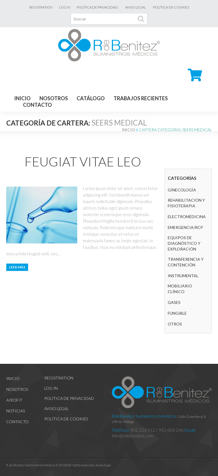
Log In (64, 7)
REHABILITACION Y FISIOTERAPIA (186, 203)
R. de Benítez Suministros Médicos (30, 465)
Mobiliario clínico (180, 288)
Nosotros (53, 98)
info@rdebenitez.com (133, 435)
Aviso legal (135, 7)
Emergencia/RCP (185, 227)
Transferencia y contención (186, 262)
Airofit (14, 400)
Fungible (177, 313)
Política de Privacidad (97, 7)
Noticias (15, 410)
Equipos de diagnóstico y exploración (184, 243)
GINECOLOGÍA (182, 189)
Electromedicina (187, 216)
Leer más (17, 267)
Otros (175, 323)
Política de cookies (171, 7)
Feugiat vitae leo (82, 161)
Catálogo (91, 98)
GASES (174, 302)
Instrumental (183, 275)
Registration (41, 7)
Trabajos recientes (141, 98)
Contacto (37, 105)
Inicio (22, 98)
